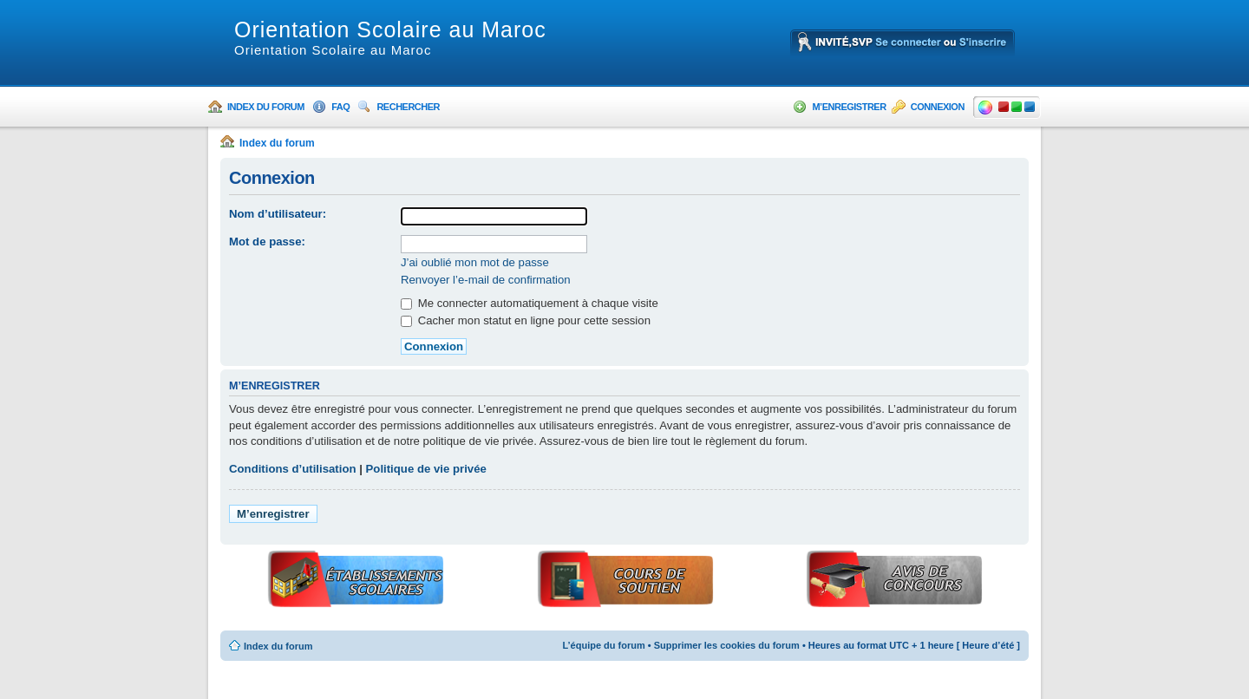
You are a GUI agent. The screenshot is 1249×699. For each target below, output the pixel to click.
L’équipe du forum (603, 645)
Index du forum (265, 106)
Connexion (938, 106)
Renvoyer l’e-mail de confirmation (486, 279)
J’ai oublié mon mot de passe (475, 262)
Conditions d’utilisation (292, 468)
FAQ (340, 106)
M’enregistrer (849, 106)
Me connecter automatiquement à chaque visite (529, 303)
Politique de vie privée (426, 468)
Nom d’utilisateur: (277, 213)
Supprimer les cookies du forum (727, 645)
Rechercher (408, 106)
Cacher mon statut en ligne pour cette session (526, 320)
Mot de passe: (267, 241)
